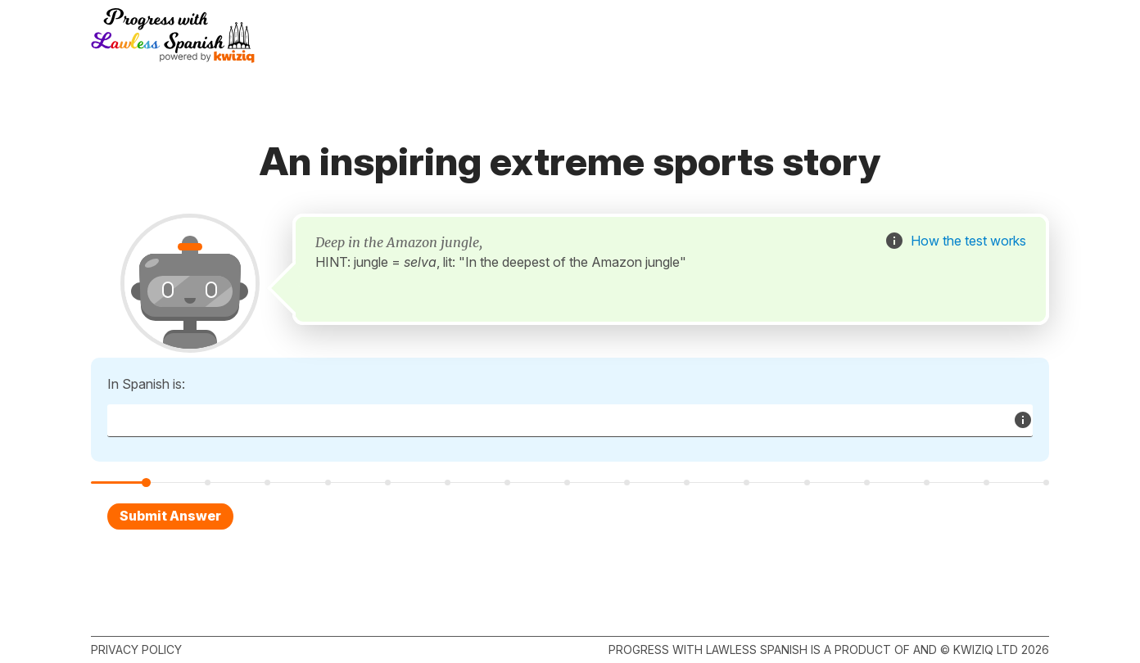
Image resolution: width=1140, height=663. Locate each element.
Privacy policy (136, 649)
